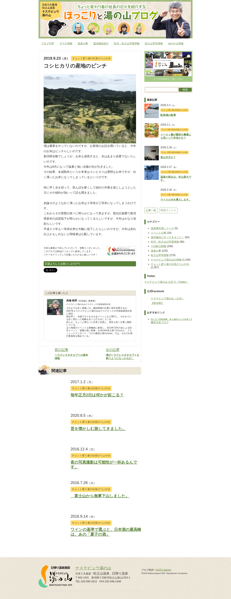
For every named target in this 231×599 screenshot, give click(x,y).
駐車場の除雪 (168, 115)
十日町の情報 (158, 246)
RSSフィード (168, 210)
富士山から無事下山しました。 (100, 496)
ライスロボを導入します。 (175, 199)
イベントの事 (158, 232)
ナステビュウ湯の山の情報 (166, 259)
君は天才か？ (168, 157)
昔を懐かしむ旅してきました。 (98, 428)
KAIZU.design (163, 570)
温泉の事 (83, 43)
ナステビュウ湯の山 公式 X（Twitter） (166, 282)
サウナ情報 (66, 43)
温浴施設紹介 (101, 43)
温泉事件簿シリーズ (162, 228)
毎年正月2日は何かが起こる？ (97, 395)
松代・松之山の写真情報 (165, 241)
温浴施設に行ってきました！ (167, 237)
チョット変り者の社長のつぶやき (91, 58)
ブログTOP (47, 43)
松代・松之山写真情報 (127, 43)
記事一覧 (151, 210)
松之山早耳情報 (154, 43)
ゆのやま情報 (176, 43)
